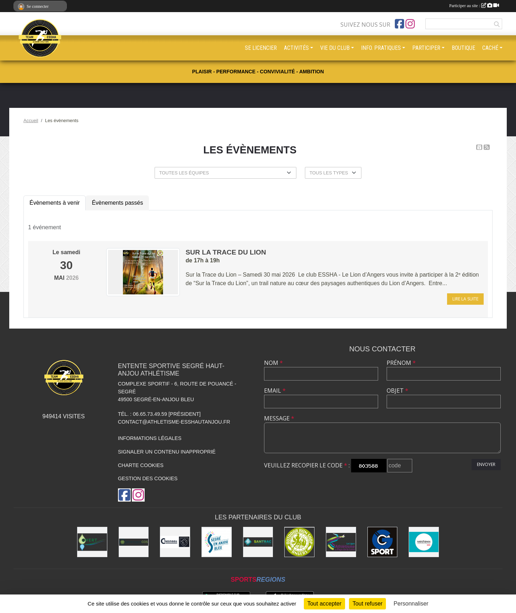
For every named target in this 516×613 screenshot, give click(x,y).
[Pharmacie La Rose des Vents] (134, 542)
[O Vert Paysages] (92, 542)
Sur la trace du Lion (226, 252)
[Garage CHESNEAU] (175, 542)
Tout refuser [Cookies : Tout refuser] (367, 604)
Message (279, 418)
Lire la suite (465, 299)
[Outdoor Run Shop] (299, 542)
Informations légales (150, 438)
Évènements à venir (54, 203)
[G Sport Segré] (382, 542)
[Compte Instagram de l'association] (410, 24)
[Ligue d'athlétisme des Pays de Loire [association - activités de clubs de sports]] (341, 542)
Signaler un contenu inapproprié (167, 452)
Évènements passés (117, 203)
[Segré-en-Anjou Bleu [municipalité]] (216, 542)
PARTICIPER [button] (426, 47)
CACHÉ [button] (490, 47)
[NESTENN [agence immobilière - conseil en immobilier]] (424, 542)
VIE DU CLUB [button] (335, 47)
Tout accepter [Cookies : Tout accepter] (324, 604)
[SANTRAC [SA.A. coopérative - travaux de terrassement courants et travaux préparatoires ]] (258, 542)
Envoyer (486, 464)
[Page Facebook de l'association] (399, 24)
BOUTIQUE (463, 47)
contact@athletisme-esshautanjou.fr (174, 422)
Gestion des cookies (148, 478)
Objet (397, 390)
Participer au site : (474, 5)
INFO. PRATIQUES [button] (381, 47)
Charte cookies (140, 465)
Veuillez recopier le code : (307, 465)
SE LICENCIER (261, 47)
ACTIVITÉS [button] (296, 47)
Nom (273, 363)
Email (275, 390)
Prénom (401, 363)
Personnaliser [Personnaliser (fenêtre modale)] (411, 604)
